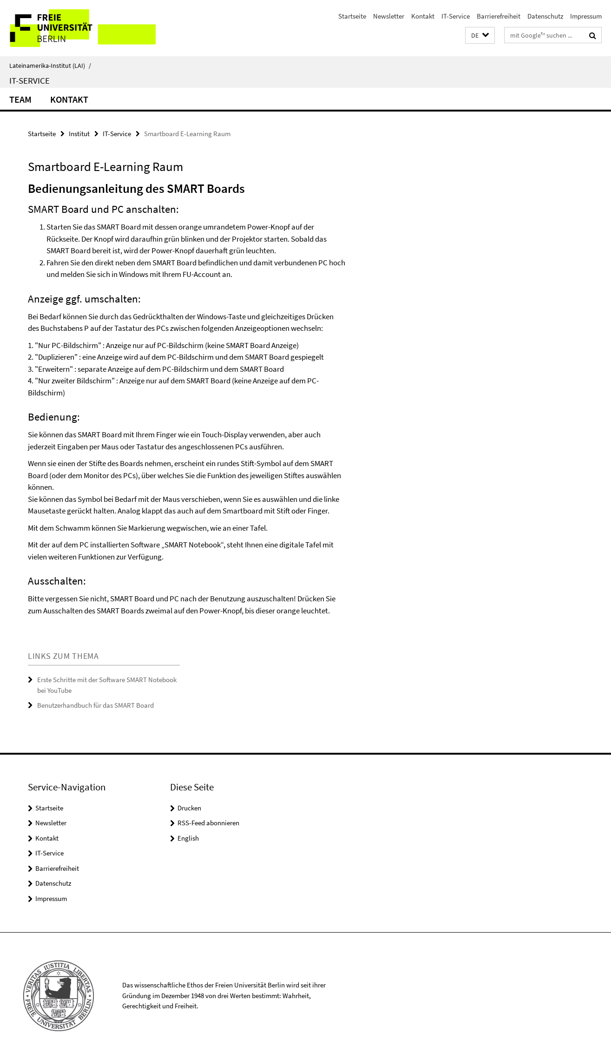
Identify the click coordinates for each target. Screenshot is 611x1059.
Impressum (586, 16)
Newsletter (388, 16)
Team (20, 99)
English (188, 838)
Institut (79, 133)
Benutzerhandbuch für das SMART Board (95, 705)
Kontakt (422, 16)
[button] (480, 35)
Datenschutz (545, 16)
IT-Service (455, 16)
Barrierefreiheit (498, 16)
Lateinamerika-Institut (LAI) (50, 65)
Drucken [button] (189, 807)
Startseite (352, 16)
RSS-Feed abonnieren (208, 822)
